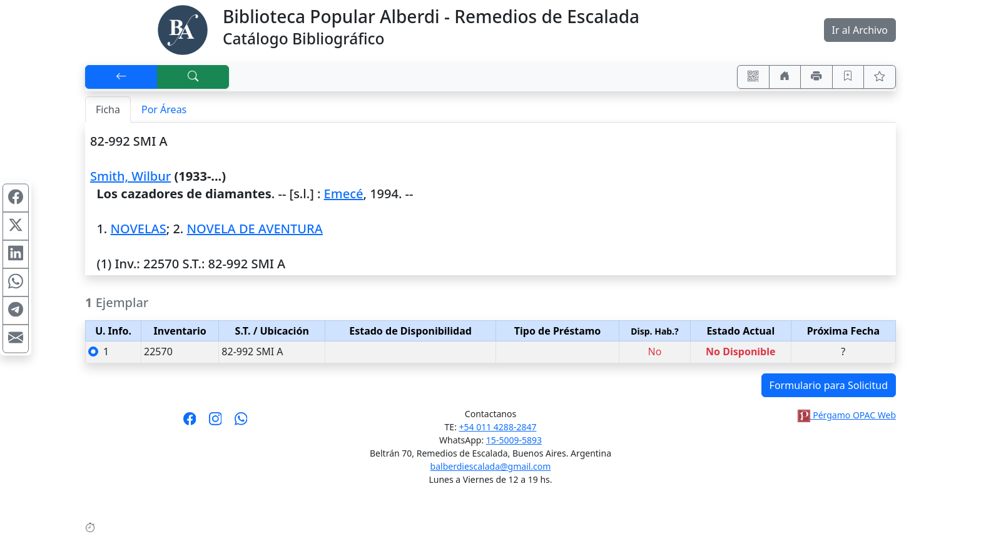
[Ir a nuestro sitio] (785, 77)
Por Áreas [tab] (163, 109)
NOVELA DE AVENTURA (254, 228)
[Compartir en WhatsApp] (16, 282)
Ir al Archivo (860, 30)
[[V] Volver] (121, 77)
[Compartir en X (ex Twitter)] (16, 225)
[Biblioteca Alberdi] (183, 29)
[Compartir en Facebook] (16, 197)
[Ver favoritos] (879, 77)
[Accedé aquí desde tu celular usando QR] (753, 77)
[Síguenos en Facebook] (190, 423)
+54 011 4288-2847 (498, 427)
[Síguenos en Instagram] (215, 423)
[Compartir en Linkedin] (16, 254)
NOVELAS (138, 228)
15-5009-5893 (514, 440)
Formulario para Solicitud (829, 385)
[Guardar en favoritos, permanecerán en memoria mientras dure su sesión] (848, 77)
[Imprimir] (816, 77)
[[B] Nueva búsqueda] (193, 77)
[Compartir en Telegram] (16, 310)
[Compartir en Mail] (16, 338)
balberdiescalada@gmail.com (490, 466)
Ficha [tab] (108, 109)
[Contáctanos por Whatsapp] (241, 423)
